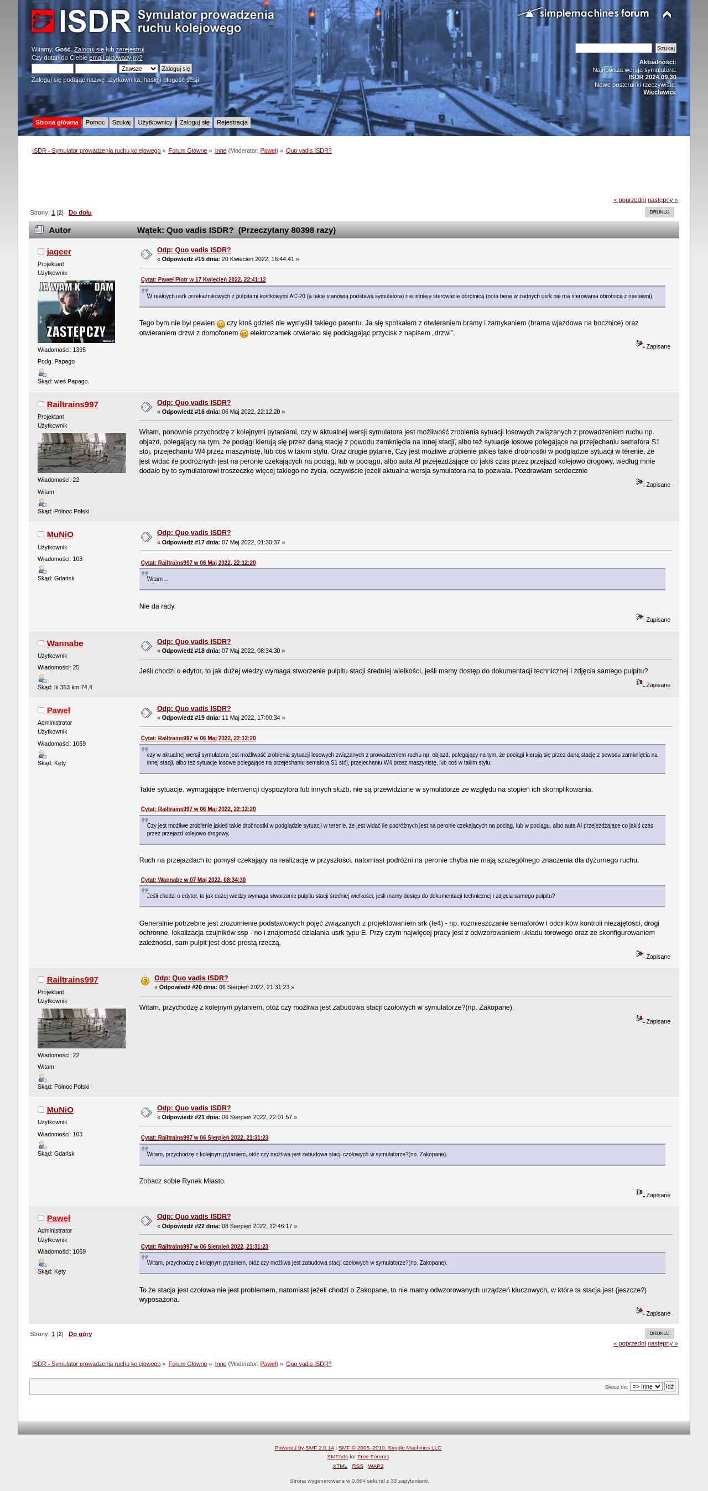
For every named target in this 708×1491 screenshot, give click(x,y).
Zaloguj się (89, 49)
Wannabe (65, 643)
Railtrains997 (72, 404)
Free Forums (373, 1456)
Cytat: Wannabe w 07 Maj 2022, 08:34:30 (193, 880)
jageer (59, 251)
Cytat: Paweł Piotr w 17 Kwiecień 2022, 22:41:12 (203, 280)
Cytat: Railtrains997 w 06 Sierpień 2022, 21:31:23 (205, 1138)
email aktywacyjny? (116, 57)
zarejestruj (130, 49)
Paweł (269, 150)
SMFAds (337, 1456)
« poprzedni (629, 199)
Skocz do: (616, 1387)
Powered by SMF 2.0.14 (304, 1448)
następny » (663, 199)
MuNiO (60, 534)
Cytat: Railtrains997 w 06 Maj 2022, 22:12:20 (198, 563)
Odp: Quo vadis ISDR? (194, 250)
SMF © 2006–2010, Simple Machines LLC (390, 1448)
